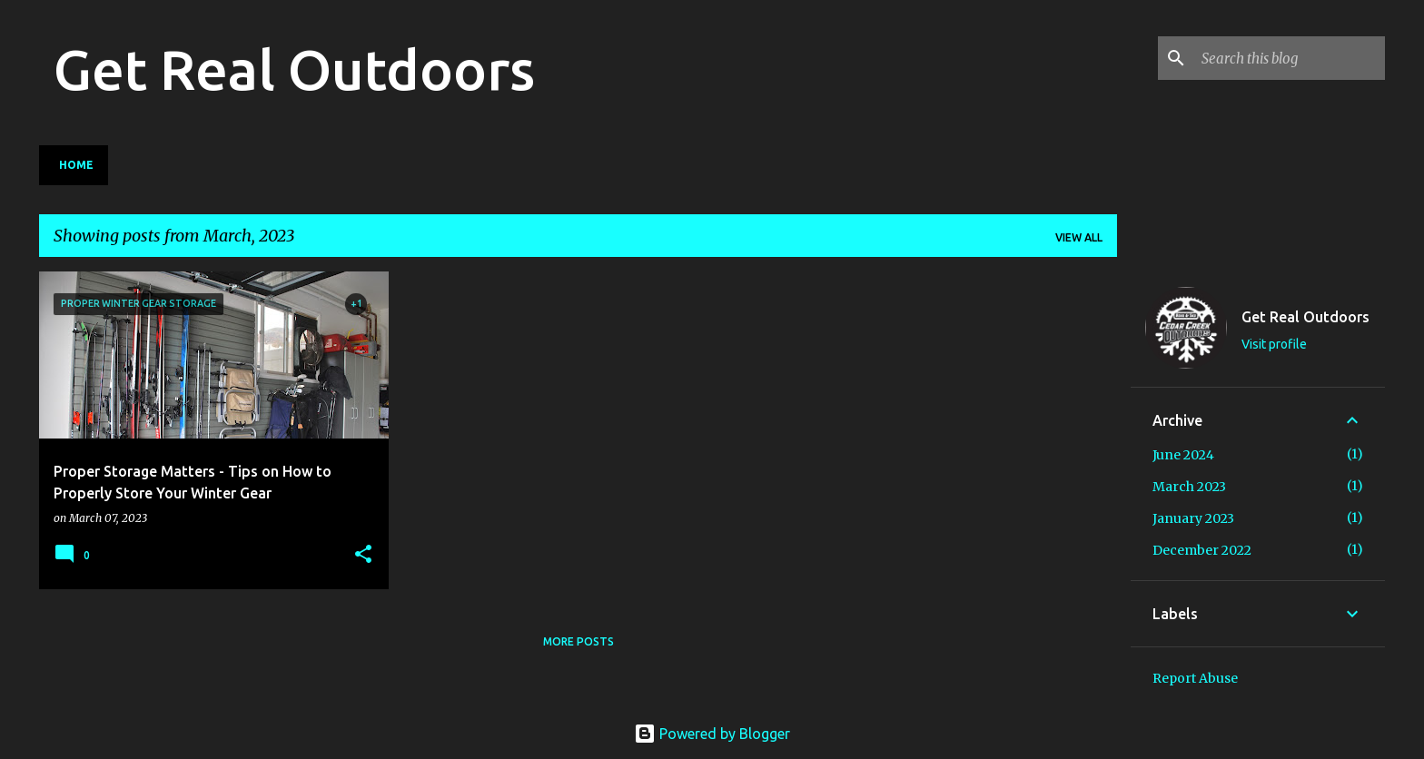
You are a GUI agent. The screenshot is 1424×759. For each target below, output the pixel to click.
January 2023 (1193, 518)
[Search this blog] (1289, 58)
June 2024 (1183, 455)
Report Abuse (1195, 678)
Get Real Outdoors (294, 69)
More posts (578, 641)
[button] (363, 555)
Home (76, 165)
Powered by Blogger (712, 733)
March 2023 (1189, 486)
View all (1079, 237)
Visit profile (1274, 344)
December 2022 (1201, 550)
